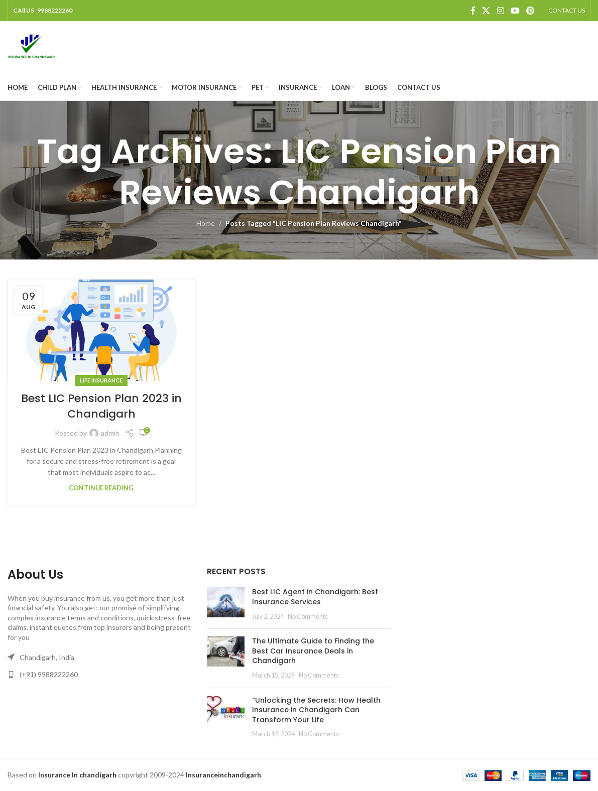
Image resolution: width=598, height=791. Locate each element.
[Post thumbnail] (226, 604)
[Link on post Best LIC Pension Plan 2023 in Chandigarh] (101, 330)
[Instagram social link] (500, 10)
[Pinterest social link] (530, 10)
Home (205, 223)
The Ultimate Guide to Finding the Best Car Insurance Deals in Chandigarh (313, 651)
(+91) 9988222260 (49, 674)
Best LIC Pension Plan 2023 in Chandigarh (101, 406)
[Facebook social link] (473, 10)
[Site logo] (31, 46)
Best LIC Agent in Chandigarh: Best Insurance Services (315, 597)
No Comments (308, 616)
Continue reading (101, 488)
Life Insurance (101, 380)
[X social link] (486, 10)
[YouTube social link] (515, 10)
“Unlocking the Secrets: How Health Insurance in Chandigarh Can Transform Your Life (316, 710)
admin (110, 433)
